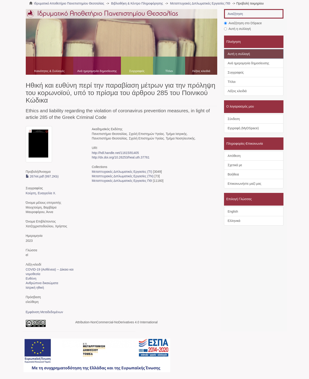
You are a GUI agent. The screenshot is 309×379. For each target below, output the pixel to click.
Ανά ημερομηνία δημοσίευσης (97, 71)
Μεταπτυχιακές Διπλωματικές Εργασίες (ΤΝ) (122, 176)
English (233, 211)
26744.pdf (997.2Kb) (42, 176)
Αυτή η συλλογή (237, 29)
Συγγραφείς (137, 71)
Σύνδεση (234, 119)
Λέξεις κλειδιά (201, 71)
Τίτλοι (169, 71)
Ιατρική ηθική (35, 287)
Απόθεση (234, 156)
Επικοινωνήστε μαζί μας (244, 183)
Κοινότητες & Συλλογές (49, 71)
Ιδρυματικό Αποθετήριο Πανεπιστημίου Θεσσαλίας (69, 3)
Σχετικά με (235, 165)
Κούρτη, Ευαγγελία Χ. (41, 193)
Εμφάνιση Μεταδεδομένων (44, 312)
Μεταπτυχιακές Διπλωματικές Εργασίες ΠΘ (200, 3)
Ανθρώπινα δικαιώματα (42, 283)
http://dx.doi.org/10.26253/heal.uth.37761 (120, 157)
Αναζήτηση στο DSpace (243, 23)
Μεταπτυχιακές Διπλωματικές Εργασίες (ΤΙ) (122, 171)
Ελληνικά (234, 221)
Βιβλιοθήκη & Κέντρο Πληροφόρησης (137, 3)
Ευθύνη (31, 278)
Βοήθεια (233, 174)
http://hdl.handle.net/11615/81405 (115, 153)
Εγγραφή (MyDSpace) (243, 128)
